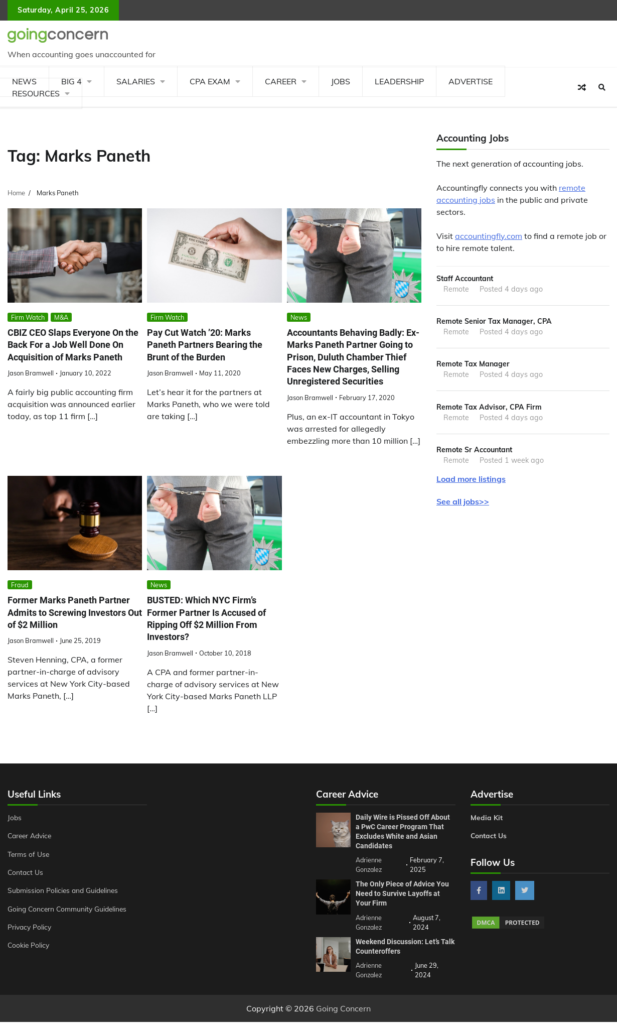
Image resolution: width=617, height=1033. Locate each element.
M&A (61, 317)
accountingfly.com (488, 236)
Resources (36, 93)
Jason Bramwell (31, 385)
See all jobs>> (462, 504)
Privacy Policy (30, 939)
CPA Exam (210, 81)
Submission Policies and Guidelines (65, 903)
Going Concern (343, 1019)
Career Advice (31, 848)
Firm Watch (28, 317)
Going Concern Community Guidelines (69, 921)
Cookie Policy (29, 957)
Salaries (135, 81)
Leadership (399, 81)
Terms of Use (29, 866)
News (298, 317)
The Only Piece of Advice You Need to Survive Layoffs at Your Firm (402, 904)
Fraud (20, 597)
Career (280, 81)
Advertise (470, 81)
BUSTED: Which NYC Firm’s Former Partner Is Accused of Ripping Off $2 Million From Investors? (210, 631)
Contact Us (26, 884)
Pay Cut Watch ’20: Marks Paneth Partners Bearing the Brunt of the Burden (207, 345)
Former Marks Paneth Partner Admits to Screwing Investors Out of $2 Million (71, 625)
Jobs (340, 81)
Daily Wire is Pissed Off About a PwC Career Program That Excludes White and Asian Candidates (403, 843)
